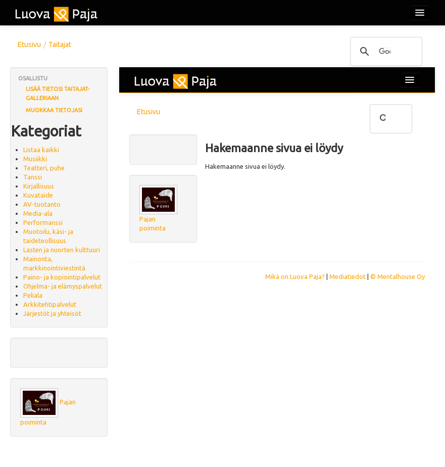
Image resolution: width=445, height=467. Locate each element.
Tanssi (32, 176)
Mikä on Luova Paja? (295, 276)
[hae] (384, 52)
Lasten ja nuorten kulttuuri (61, 249)
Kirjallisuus (38, 186)
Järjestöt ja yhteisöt (52, 313)
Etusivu (29, 44)
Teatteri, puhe (44, 167)
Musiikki (35, 158)
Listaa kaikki (41, 149)
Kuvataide (38, 195)
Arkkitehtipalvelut (49, 304)
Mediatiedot (347, 276)
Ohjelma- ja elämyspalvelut (62, 286)
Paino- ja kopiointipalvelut (62, 277)
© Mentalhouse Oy (397, 276)
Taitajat (59, 44)
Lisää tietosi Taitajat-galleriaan (57, 93)
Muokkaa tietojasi (54, 110)
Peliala (32, 295)
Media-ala (38, 213)
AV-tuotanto (42, 204)
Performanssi (43, 222)
